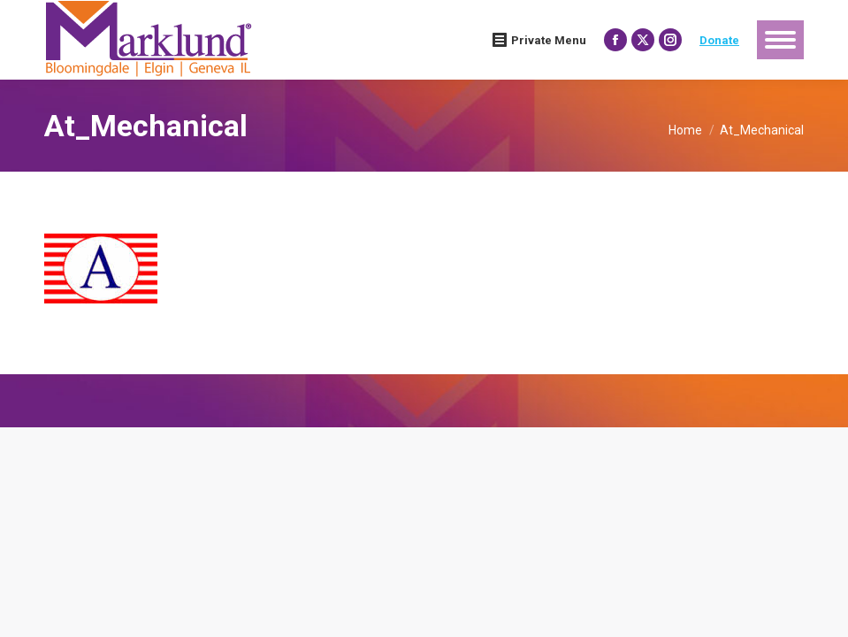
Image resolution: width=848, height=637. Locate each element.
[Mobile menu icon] (780, 39)
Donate (719, 40)
